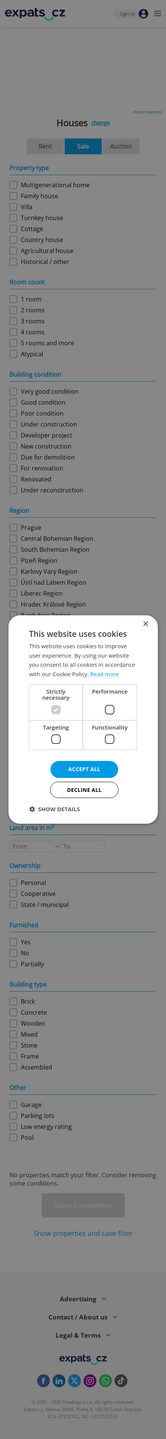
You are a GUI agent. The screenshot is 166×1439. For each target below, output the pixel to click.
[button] (54, 809)
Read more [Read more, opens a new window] (104, 674)
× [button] (145, 624)
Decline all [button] (84, 789)
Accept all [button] (84, 769)
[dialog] (83, 719)
